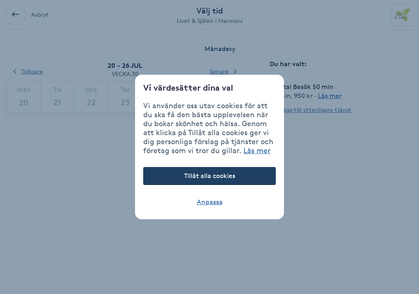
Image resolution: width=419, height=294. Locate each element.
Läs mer (256, 150)
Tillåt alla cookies (209, 176)
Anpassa (210, 202)
